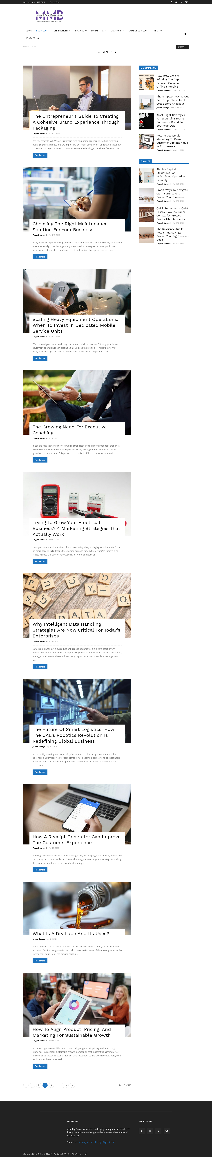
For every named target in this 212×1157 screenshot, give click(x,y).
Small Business (139, 31)
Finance (81, 31)
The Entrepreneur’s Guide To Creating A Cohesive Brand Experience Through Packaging (76, 122)
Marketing (98, 31)
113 (65, 1085)
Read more (40, 155)
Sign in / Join (55, 2)
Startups (117, 31)
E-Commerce (148, 67)
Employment (62, 31)
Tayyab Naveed (40, 133)
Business (42, 31)
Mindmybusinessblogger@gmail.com (96, 1142)
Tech (158, 31)
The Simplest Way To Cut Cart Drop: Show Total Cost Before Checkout (172, 100)
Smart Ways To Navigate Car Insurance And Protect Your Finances (172, 193)
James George (39, 746)
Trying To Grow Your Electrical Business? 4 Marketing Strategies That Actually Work (76, 528)
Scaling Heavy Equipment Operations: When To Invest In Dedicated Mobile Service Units (75, 325)
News (28, 31)
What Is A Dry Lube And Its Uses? (71, 933)
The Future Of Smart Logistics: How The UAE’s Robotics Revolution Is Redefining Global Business (73, 735)
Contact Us (32, 38)
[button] (185, 34)
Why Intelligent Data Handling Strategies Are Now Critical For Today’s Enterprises (76, 630)
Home (26, 46)
